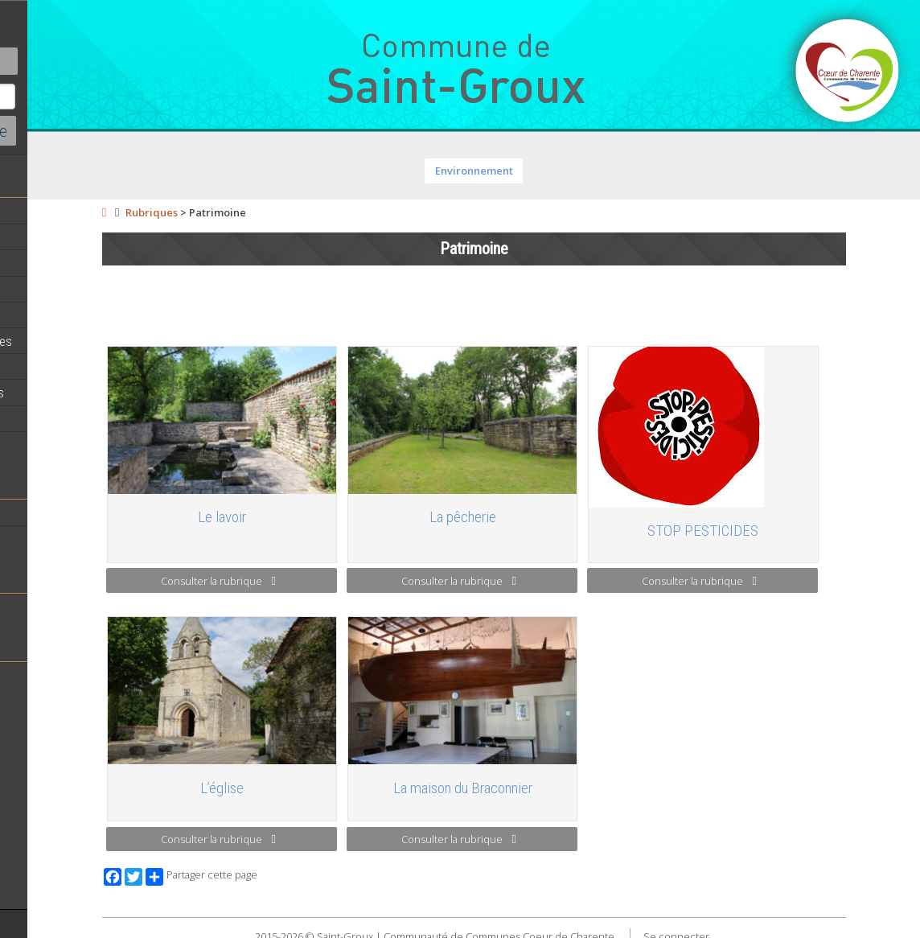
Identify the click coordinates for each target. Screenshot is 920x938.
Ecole (28, 607)
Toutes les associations (76, 675)
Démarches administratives (85, 341)
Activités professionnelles (81, 393)
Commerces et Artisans (75, 444)
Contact (88, 61)
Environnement (549, 170)
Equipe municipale (61, 263)
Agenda (34, 237)
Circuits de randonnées (74, 418)
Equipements (48, 314)
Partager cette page (291, 870)
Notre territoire (52, 512)
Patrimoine (42, 538)
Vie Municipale (51, 367)
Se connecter (751, 929)
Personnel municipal (66, 289)
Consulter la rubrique (303, 581)
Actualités (40, 212)
